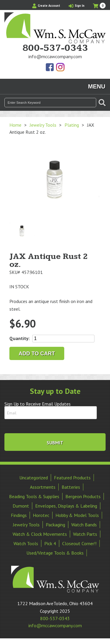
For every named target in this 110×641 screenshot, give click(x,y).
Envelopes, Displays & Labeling (66, 506)
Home (15, 125)
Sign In (76, 6)
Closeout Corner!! (79, 543)
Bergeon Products (83, 496)
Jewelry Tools (43, 125)
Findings (19, 515)
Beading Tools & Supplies (34, 496)
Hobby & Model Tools (77, 515)
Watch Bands (84, 525)
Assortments (42, 487)
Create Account (46, 6)
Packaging (55, 525)
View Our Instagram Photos (60, 67)
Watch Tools (25, 543)
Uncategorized (33, 478)
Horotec (41, 515)
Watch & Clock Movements (40, 534)
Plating (72, 125)
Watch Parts (85, 534)
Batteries (71, 487)
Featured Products (72, 478)
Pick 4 (50, 543)
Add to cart (37, 354)
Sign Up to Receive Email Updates (37, 403)
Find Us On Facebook (50, 67)
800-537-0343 (55, 48)
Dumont (21, 506)
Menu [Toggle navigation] (96, 86)
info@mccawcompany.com (55, 56)
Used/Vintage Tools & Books (55, 553)
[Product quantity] (63, 338)
